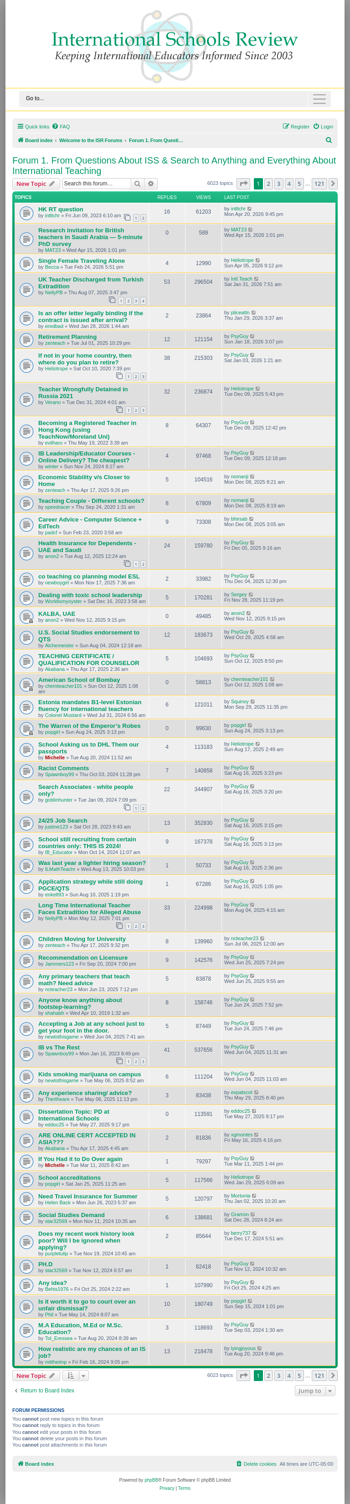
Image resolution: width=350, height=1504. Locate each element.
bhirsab (239, 519)
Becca (52, 267)
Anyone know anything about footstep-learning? (80, 1003)
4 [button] (289, 183)
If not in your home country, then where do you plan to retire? (85, 359)
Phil (49, 1314)
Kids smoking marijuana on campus (89, 1074)
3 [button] (278, 183)
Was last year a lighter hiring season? (92, 862)
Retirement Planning (67, 336)
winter (51, 466)
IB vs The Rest (59, 1047)
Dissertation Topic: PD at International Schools (73, 1115)
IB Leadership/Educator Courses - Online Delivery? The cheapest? (86, 457)
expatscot (241, 1092)
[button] (243, 183)
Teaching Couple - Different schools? (91, 500)
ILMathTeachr (60, 869)
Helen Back (58, 1202)
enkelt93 (54, 894)
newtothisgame (62, 1036)
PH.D (45, 1264)
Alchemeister (59, 645)
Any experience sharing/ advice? (85, 1093)
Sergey (239, 594)
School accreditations (69, 1177)
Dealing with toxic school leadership (90, 595)
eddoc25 (54, 1124)
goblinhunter (59, 800)
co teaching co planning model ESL (89, 576)
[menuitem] (60, 126)
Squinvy (240, 701)
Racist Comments (63, 768)
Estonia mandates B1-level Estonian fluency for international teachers (89, 705)
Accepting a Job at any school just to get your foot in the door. (91, 1027)
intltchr (52, 215)
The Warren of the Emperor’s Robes (89, 725)
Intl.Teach (241, 278)
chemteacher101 (63, 686)
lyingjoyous (243, 1348)
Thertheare (57, 1099)
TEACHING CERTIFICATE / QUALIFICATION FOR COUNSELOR (88, 659)
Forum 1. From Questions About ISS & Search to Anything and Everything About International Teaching (174, 165)
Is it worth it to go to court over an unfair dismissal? (86, 1305)
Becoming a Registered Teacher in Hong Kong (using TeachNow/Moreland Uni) (87, 429)
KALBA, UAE (56, 613)
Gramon (240, 1214)
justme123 (56, 826)
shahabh (54, 1013)
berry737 (241, 1233)
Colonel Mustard (63, 715)
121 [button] (319, 183)
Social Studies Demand (71, 1215)
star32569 (56, 1221)
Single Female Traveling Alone (81, 260)
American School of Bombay (79, 679)
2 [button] (268, 183)
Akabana (55, 669)
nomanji (240, 476)
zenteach (55, 343)
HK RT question (60, 209)
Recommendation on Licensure (83, 957)
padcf (51, 532)
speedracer (57, 507)
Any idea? (52, 1282)
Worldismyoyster (63, 601)
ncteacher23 (245, 938)
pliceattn (240, 312)
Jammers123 (59, 964)
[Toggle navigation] (175, 99)
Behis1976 (57, 1289)
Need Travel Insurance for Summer (88, 1196)
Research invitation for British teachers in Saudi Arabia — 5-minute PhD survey (90, 237)
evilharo (54, 442)
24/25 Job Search (63, 820)
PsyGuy (240, 336)
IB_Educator (59, 852)
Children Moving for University (82, 939)
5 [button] (299, 183)
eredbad (54, 326)
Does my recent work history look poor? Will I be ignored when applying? (86, 1240)
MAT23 (53, 250)
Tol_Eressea (59, 1338)
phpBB (151, 1480)
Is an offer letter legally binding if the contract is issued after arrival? (90, 316)
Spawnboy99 (59, 774)
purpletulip (56, 1253)
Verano (53, 402)
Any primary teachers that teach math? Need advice (84, 980)
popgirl (52, 732)
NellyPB (54, 292)
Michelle (55, 757)
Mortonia (241, 1195)
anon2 (52, 556)
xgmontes (242, 1134)
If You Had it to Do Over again (80, 1159)
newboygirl (57, 582)
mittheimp (56, 1362)
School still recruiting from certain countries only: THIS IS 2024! (87, 842)
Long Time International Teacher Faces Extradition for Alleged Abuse (89, 909)
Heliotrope (242, 260)
